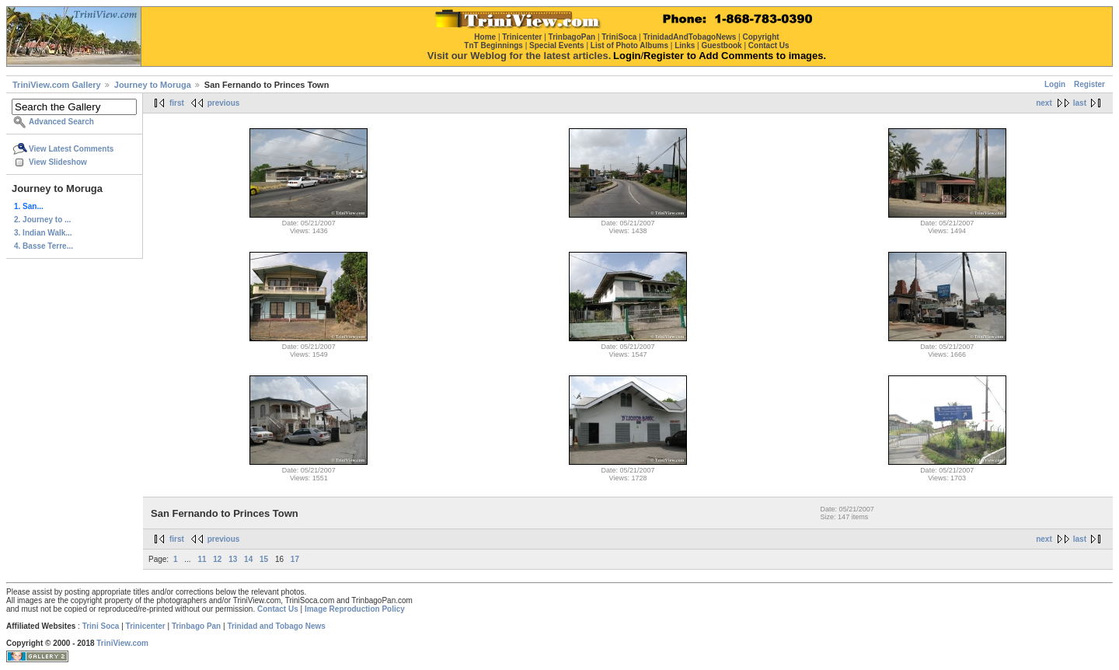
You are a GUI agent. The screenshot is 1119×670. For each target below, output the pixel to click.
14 (248, 559)
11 (201, 559)
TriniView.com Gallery (56, 84)
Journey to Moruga (152, 84)
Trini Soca (101, 626)
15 (264, 559)
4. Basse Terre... (43, 246)
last (1079, 103)
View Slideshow (58, 162)
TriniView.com (122, 643)
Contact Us (277, 609)
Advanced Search (61, 121)
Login (1054, 84)
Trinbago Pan (196, 626)
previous (223, 103)
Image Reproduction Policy (355, 609)
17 (295, 559)
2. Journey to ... (42, 219)
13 (232, 559)
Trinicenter (146, 626)
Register (1089, 84)
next (1044, 103)
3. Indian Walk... (43, 233)
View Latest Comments (71, 149)
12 (217, 559)
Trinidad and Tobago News (276, 626)
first (176, 103)
